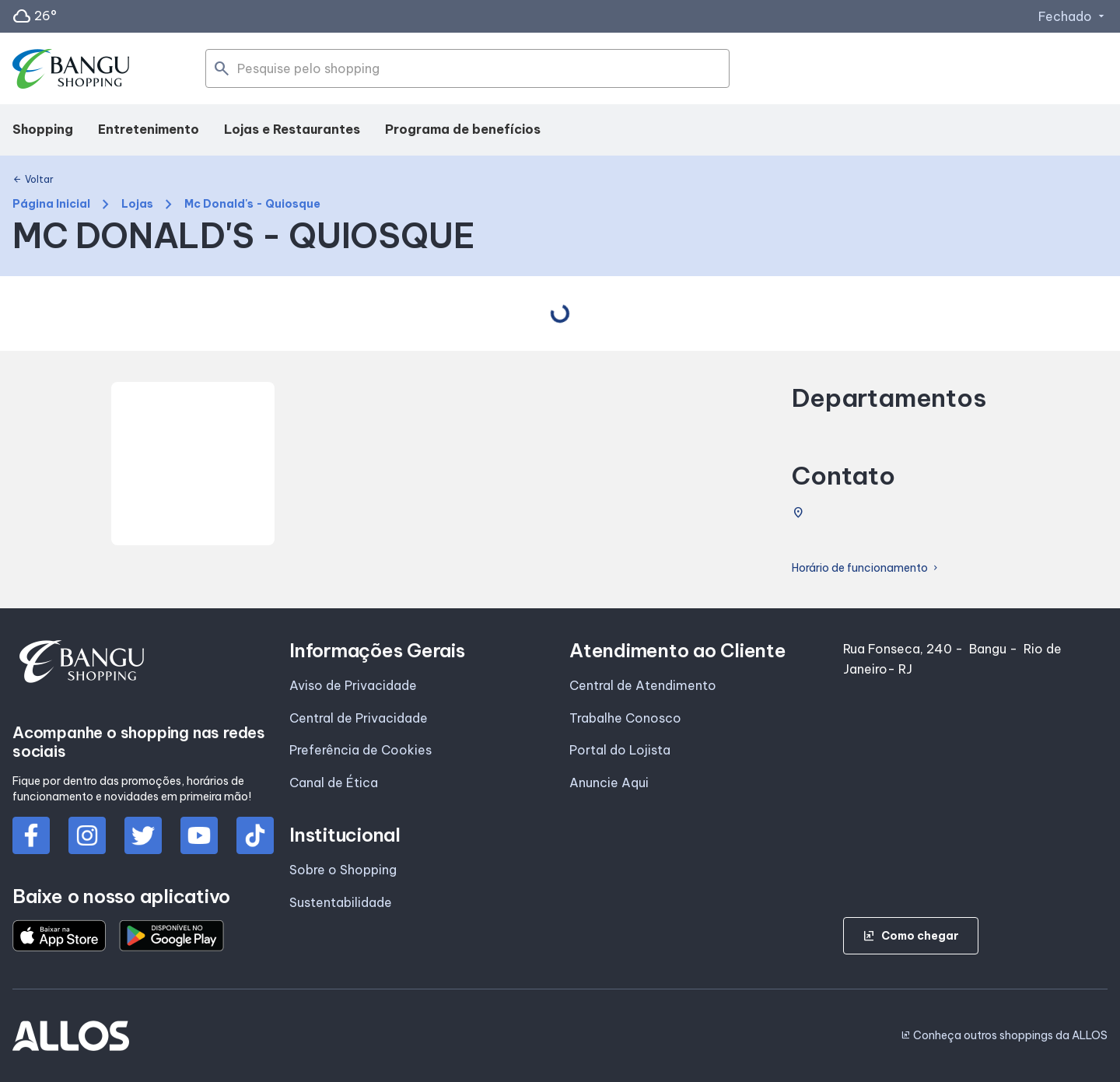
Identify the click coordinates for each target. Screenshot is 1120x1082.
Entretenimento (148, 129)
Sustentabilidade (340, 902)
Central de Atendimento (642, 685)
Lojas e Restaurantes (292, 129)
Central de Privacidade (358, 718)
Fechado (1073, 16)
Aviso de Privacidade (353, 685)
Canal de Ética (333, 782)
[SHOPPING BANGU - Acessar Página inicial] (71, 69)
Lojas (137, 204)
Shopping (42, 129)
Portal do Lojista (619, 750)
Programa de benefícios (463, 129)
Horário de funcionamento (866, 568)
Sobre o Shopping (343, 869)
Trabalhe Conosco (625, 718)
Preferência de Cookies (360, 750)
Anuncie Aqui (609, 782)
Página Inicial (51, 204)
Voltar (33, 179)
